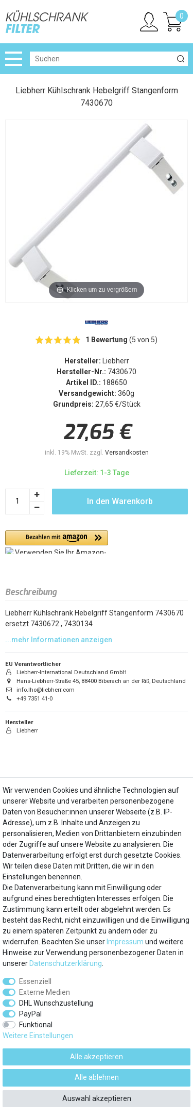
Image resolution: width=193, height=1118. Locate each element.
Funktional (35, 1025)
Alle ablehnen (97, 1077)
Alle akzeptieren (96, 1057)
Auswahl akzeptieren (96, 1098)
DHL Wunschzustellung (56, 1003)
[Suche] (180, 59)
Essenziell (35, 981)
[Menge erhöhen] (37, 495)
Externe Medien (44, 992)
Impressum (125, 942)
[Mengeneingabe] (17, 501)
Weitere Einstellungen (38, 1035)
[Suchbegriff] (101, 59)
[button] (56, 542)
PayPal (30, 1014)
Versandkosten (127, 452)
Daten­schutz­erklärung (65, 963)
